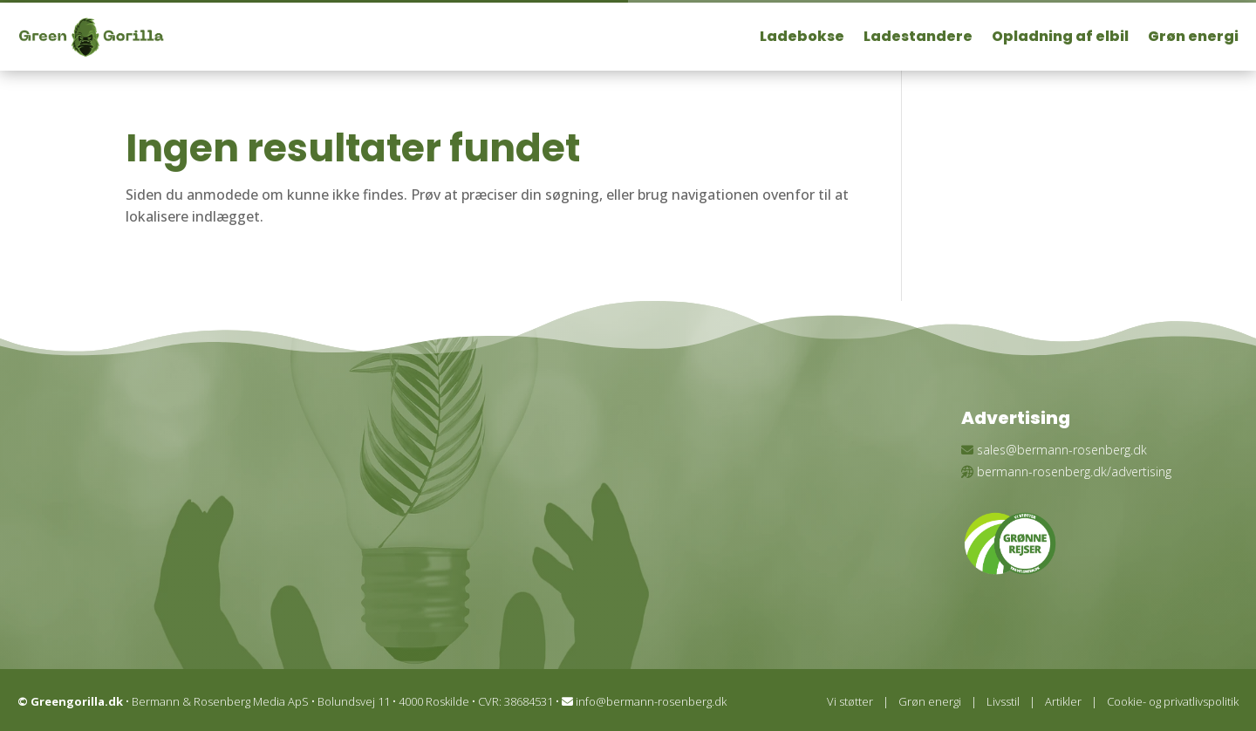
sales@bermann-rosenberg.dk (1062, 449)
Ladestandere (918, 36)
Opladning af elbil (1060, 36)
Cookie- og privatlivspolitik (1173, 701)
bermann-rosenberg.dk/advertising (1074, 471)
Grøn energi (1193, 36)
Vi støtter (850, 701)
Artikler (1063, 701)
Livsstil (1003, 701)
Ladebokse (802, 36)
